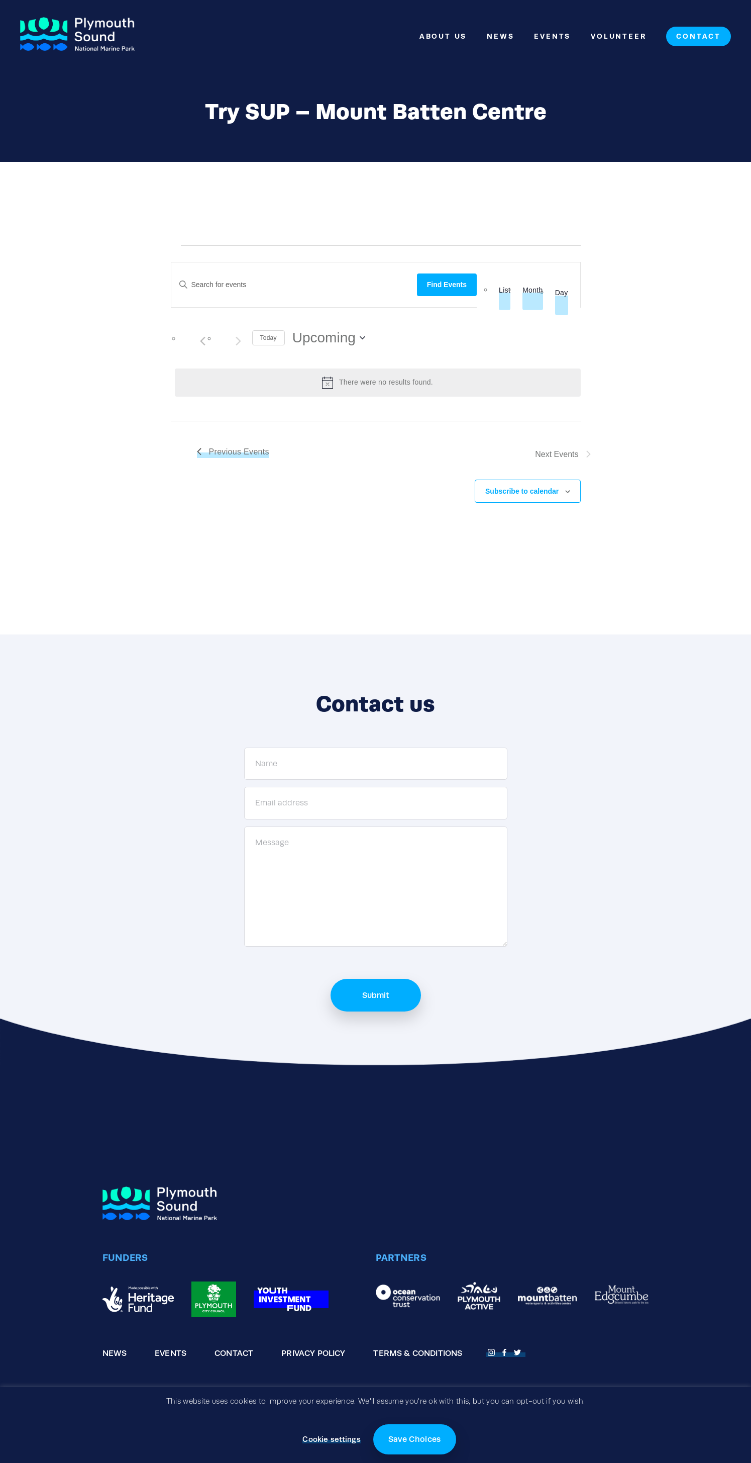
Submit (375, 995)
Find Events (447, 285)
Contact (698, 36)
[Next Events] (239, 341)
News (500, 36)
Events (552, 36)
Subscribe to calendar (522, 491)
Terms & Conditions (417, 1353)
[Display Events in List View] (504, 290)
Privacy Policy (313, 1353)
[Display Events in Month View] (532, 290)
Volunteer (618, 36)
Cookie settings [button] (331, 1439)
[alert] (378, 383)
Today (268, 337)
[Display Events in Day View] (561, 292)
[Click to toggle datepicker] (328, 338)
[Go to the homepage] (77, 36)
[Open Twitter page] (518, 1351)
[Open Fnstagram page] (492, 1351)
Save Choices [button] (414, 1439)
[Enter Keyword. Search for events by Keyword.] (294, 285)
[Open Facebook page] (505, 1351)
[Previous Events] (203, 341)
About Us (443, 36)
